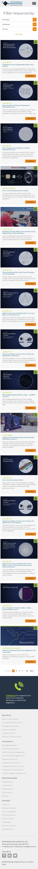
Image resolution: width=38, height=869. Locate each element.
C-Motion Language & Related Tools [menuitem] (14, 773)
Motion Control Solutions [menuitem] (10, 719)
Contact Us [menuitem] (6, 804)
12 (27, 671)
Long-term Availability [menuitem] (9, 730)
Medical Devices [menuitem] (7, 785)
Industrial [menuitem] (5, 796)
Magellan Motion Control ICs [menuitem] (11, 763)
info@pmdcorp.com (30, 846)
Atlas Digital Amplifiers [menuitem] (9, 745)
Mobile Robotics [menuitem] (7, 789)
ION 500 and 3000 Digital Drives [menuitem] (13, 756)
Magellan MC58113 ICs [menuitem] (10, 759)
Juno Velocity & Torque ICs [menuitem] (11, 749)
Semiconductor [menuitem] (7, 792)
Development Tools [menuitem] (8, 733)
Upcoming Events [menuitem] (8, 829)
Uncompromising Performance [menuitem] (12, 722)
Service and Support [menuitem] (9, 811)
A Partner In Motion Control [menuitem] (11, 736)
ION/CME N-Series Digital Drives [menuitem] (13, 752)
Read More (30, 76)
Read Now (31, 243)
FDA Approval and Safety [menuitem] (10, 726)
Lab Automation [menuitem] (7, 782)
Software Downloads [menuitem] (9, 808)
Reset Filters (19, 34)
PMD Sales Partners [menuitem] (9, 815)
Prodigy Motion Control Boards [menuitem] (12, 770)
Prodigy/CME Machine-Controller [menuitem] (13, 766)
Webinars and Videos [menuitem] (9, 825)
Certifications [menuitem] (6, 822)
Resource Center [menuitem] (8, 818)
